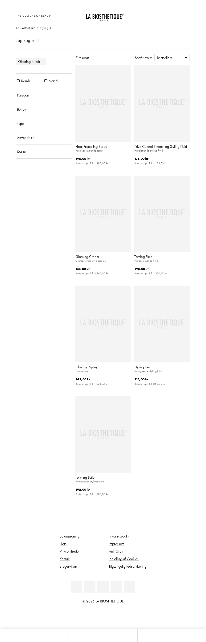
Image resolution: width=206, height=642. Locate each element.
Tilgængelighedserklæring (127, 566)
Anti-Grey (116, 551)
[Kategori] (44, 95)
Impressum (116, 543)
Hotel (63, 543)
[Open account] (173, 15)
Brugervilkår (68, 566)
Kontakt (65, 558)
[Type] (44, 123)
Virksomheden (70, 551)
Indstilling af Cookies (124, 558)
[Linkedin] (76, 587)
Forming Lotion (85, 477)
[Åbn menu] (103, 635)
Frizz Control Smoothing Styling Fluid (160, 146)
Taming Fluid (143, 256)
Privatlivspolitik (119, 536)
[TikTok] (129, 587)
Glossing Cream (87, 256)
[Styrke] (44, 151)
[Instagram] (116, 587)
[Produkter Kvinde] (18, 80)
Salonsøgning (69, 536)
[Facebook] (89, 587)
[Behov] (44, 109)
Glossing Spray (86, 367)
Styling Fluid (142, 367)
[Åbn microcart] (185, 15)
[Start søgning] (171, 635)
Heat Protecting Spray (91, 146)
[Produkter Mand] (45, 80)
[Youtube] (103, 587)
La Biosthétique (25, 28)
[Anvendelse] (44, 137)
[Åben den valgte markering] (162, 15)
